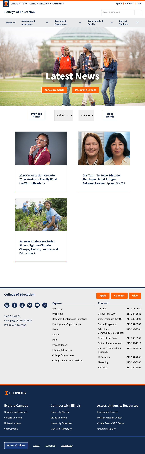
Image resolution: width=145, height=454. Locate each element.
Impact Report (60, 345)
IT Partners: (104, 357)
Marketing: (103, 362)
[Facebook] (14, 307)
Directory (57, 308)
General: (102, 308)
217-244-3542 (134, 314)
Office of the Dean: (107, 338)
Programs (57, 314)
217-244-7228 (134, 343)
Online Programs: (107, 324)
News (55, 329)
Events (55, 334)
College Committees (63, 355)
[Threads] (22, 307)
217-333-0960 (19, 325)
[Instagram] (6, 307)
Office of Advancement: (110, 343)
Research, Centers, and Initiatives (69, 319)
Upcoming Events (85, 90)
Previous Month (36, 115)
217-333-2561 (134, 329)
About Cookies (16, 445)
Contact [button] (129, 3)
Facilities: (103, 367)
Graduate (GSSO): (107, 314)
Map (54, 340)
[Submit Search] (138, 12)
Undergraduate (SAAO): (110, 319)
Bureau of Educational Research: (109, 350)
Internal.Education (62, 350)
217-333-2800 (134, 319)
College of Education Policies (67, 360)
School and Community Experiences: (111, 331)
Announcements (54, 90)
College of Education (19, 12)
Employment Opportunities (66, 324)
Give (139, 3)
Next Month (110, 115)
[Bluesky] (29, 307)
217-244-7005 (134, 357)
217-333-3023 (134, 348)
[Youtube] (37, 307)
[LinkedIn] (44, 307)
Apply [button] (119, 3)
